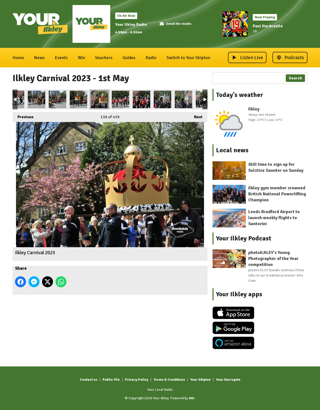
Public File (111, 379)
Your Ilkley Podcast (243, 238)
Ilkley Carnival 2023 (36, 99)
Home (18, 57)
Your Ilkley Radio (131, 24)
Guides (129, 57)
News (39, 57)
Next (195, 115)
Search (295, 78)
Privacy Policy (136, 379)
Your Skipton (200, 379)
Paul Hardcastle (268, 26)
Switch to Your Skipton (188, 57)
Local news (232, 150)
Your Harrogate (228, 379)
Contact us (88, 379)
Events (61, 57)
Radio (151, 57)
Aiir (191, 398)
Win (81, 57)
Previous (23, 115)
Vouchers (103, 57)
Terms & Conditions (169, 379)
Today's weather (239, 95)
